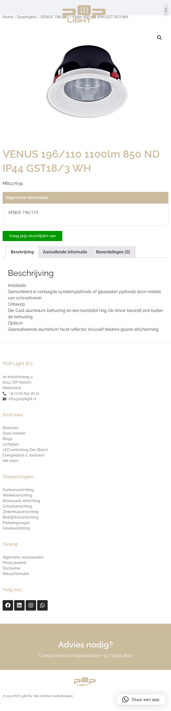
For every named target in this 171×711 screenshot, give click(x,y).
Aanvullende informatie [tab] (65, 251)
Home (8, 17)
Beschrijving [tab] (22, 251)
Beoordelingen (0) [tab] (113, 251)
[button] (165, 10)
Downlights (27, 17)
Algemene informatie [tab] (26, 197)
